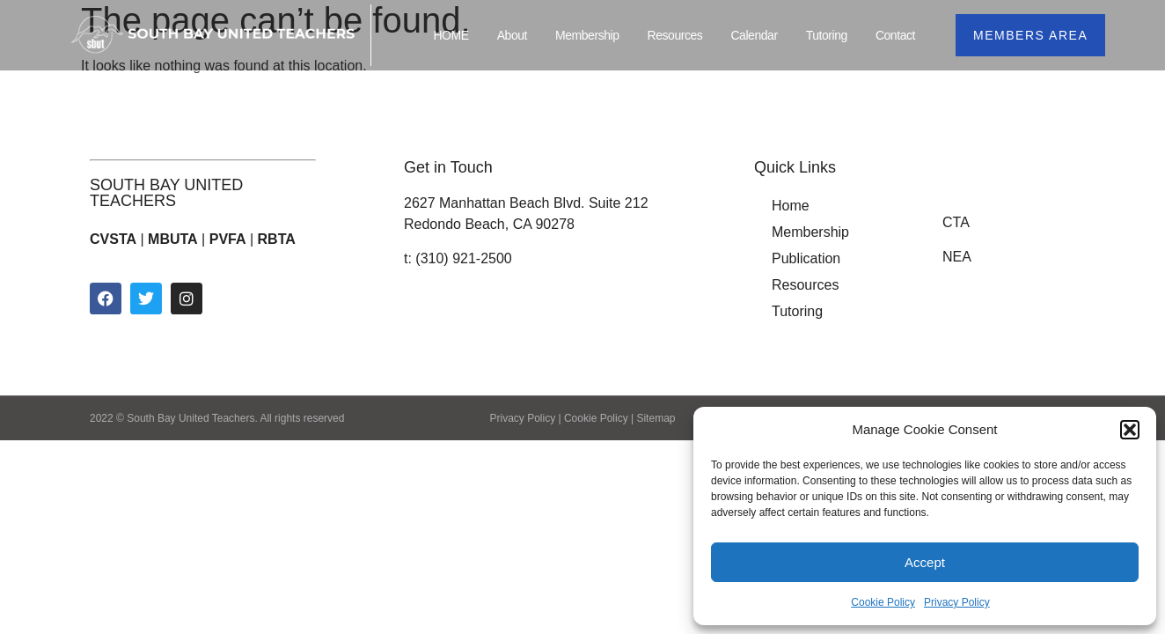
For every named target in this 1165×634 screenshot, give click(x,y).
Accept (925, 562)
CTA (956, 222)
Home (791, 205)
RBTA (277, 239)
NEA (956, 256)
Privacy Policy (957, 602)
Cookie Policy (883, 602)
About (512, 35)
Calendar (753, 35)
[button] (1130, 430)
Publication (806, 258)
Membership (587, 35)
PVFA (227, 239)
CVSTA (113, 239)
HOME (450, 35)
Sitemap (655, 418)
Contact (895, 35)
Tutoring (826, 35)
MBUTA (173, 239)
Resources (675, 35)
